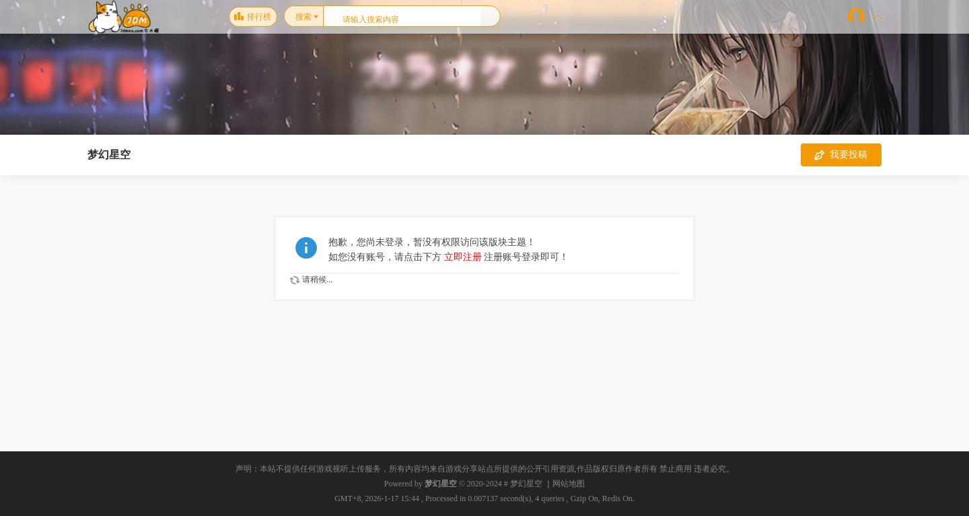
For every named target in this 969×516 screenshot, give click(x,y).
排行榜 (252, 17)
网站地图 (568, 483)
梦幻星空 (109, 154)
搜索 (303, 17)
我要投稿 (840, 155)
